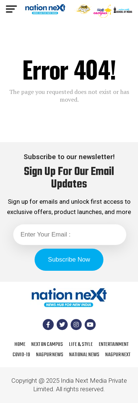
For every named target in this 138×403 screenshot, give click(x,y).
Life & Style (81, 344)
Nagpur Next (117, 354)
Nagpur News (49, 354)
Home (19, 344)
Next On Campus (47, 344)
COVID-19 (21, 354)
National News (84, 354)
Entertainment (113, 344)
